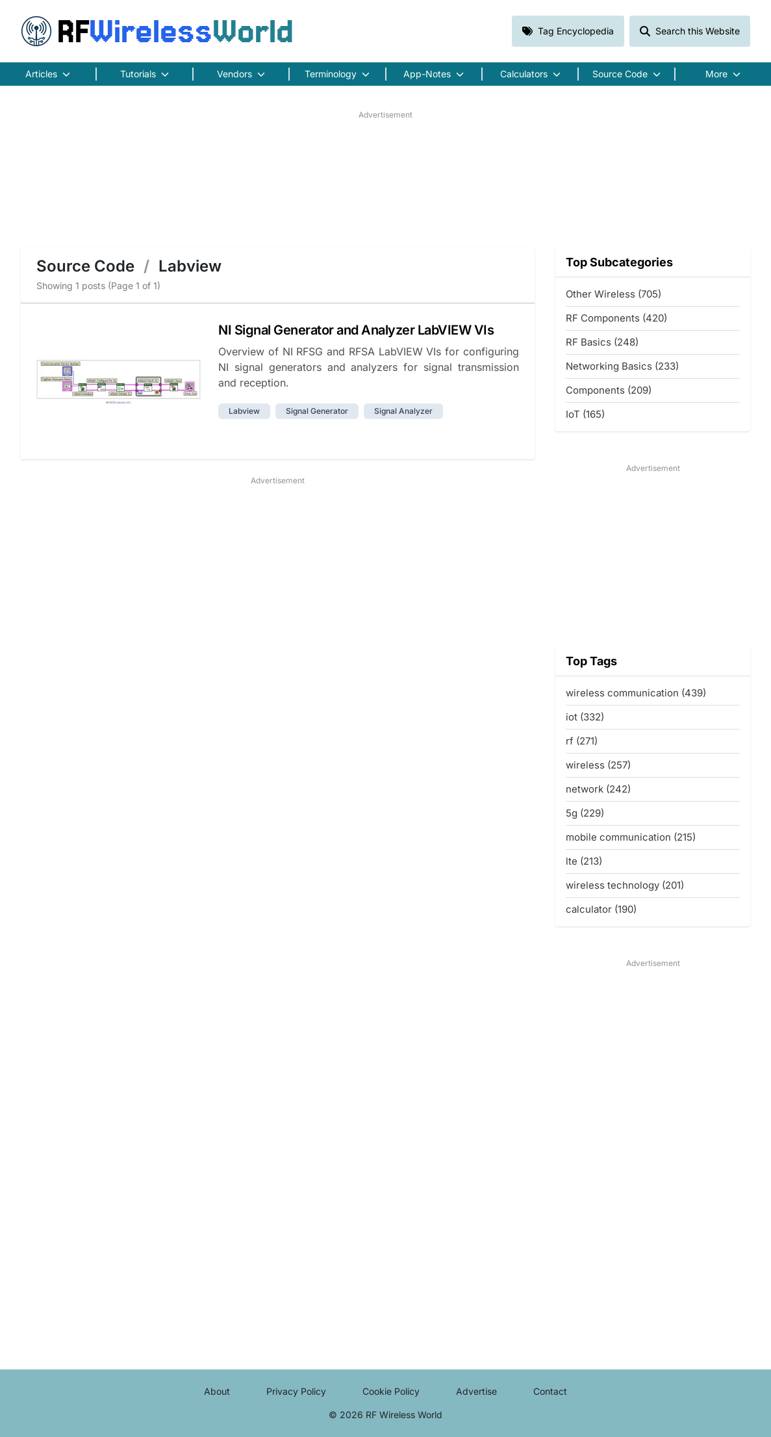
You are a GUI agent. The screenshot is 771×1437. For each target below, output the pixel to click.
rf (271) (582, 741)
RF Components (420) (616, 318)
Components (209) (608, 390)
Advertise (476, 1391)
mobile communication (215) (631, 837)
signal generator (317, 411)
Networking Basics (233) (622, 366)
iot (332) (585, 717)
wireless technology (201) (625, 885)
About (217, 1391)
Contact (550, 1391)
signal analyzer (403, 411)
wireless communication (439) (636, 693)
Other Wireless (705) (613, 294)
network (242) (598, 789)
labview (244, 411)
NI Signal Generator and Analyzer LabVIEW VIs (356, 330)
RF (157, 31)
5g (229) (585, 813)
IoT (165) (585, 414)
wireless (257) (598, 765)
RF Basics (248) (602, 342)
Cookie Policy (391, 1391)
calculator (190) (601, 909)
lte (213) (584, 861)
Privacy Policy (296, 1391)
